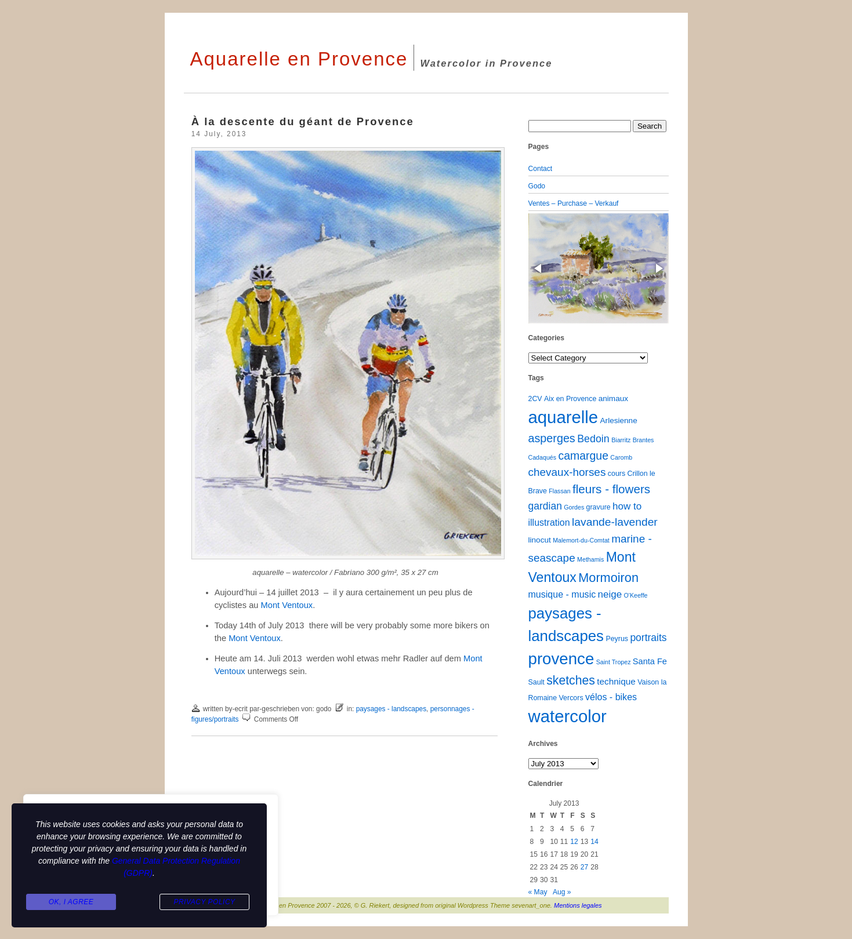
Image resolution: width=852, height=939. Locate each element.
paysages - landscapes (391, 709)
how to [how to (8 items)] (626, 506)
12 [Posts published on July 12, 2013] (574, 842)
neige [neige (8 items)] (610, 594)
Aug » (562, 892)
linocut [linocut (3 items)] (539, 540)
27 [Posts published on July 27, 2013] (584, 867)
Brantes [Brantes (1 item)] (643, 439)
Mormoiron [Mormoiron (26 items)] (608, 577)
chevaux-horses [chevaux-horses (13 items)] (567, 472)
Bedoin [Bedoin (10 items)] (593, 439)
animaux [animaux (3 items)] (613, 398)
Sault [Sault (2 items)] (536, 682)
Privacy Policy (204, 902)
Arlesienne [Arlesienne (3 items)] (618, 420)
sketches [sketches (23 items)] (570, 680)
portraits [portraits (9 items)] (648, 637)
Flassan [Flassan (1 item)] (559, 490)
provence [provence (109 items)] (561, 659)
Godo (537, 186)
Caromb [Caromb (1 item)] (621, 457)
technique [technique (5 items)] (616, 681)
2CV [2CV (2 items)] (535, 399)
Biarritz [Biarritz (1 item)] (620, 439)
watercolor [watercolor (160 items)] (567, 716)
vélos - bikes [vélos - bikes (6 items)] (611, 696)
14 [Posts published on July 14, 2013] (594, 842)
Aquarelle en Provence (299, 59)
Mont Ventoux (287, 605)
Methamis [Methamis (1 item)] (590, 559)
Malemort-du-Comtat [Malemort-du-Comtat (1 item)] (581, 540)
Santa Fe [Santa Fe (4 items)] (650, 661)
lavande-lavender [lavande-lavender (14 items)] (615, 522)
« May (538, 892)
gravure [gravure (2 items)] (598, 507)
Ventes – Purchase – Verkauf (573, 203)
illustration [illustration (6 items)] (549, 522)
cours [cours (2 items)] (616, 474)
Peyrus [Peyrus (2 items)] (617, 639)
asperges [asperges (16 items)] (551, 438)
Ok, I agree (71, 902)
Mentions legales (578, 905)
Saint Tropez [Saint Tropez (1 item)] (613, 661)
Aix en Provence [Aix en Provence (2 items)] (570, 399)
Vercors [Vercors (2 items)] (571, 698)
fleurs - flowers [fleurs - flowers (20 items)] (611, 489)
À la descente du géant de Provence (302, 121)
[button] (539, 268)
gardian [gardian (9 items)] (545, 506)
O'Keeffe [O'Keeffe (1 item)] (636, 595)
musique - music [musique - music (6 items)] (562, 594)
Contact (540, 169)
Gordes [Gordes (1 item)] (574, 507)
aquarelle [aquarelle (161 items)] (563, 417)
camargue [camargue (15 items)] (583, 455)
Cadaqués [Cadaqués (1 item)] (542, 457)
